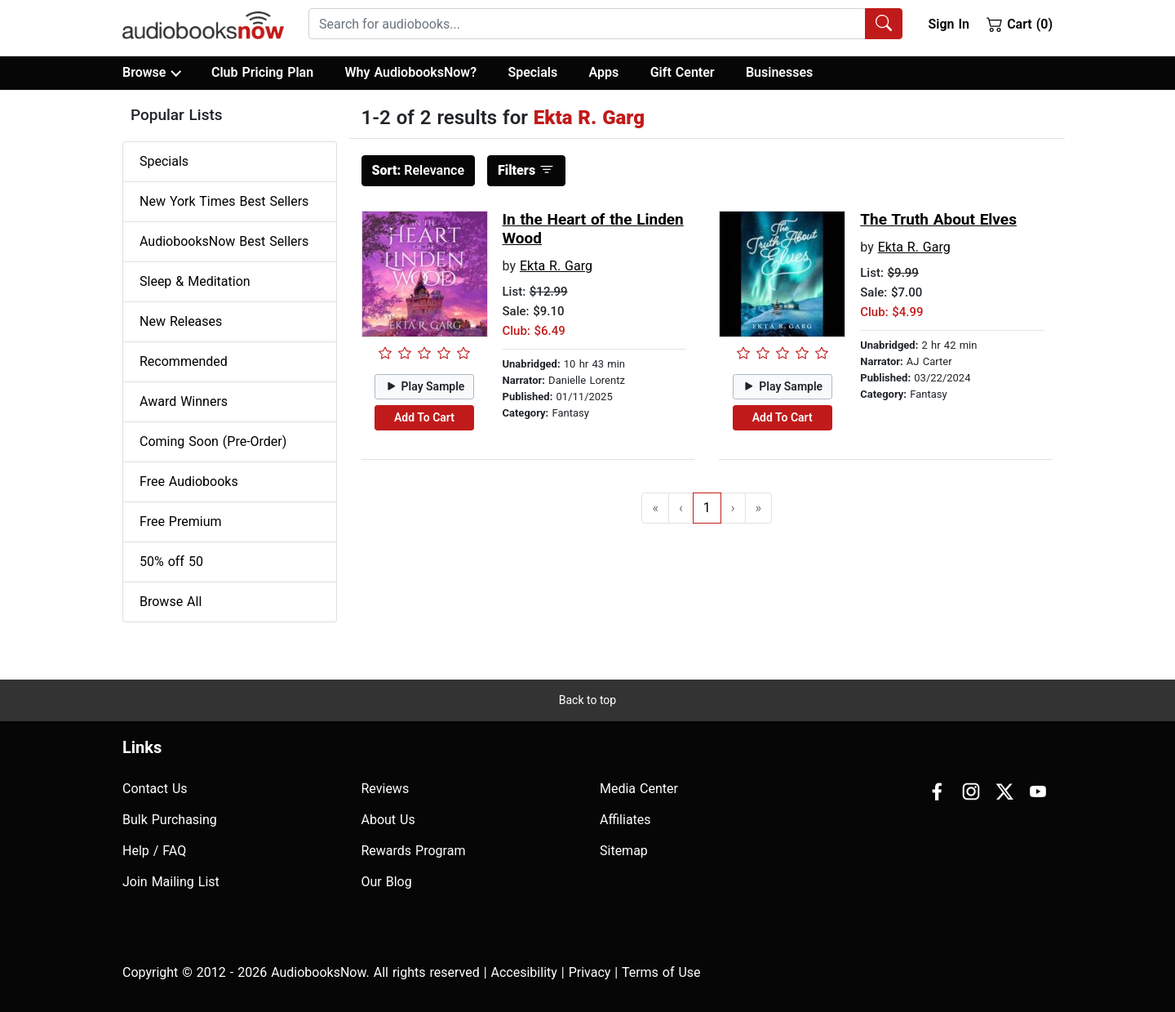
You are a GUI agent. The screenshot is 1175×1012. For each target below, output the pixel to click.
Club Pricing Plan (262, 72)
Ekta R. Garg (556, 266)
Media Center (639, 788)
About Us (388, 819)
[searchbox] (587, 23)
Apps (604, 72)
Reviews (385, 788)
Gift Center (682, 72)
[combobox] (605, 23)
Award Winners (184, 401)
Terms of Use (661, 972)
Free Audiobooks (189, 481)
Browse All (171, 601)
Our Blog (386, 881)
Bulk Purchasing (169, 819)
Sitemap (624, 850)
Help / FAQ (154, 850)
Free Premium (180, 521)
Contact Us (155, 788)
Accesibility (524, 972)
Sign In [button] (948, 24)
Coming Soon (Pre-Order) (213, 441)
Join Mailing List (170, 881)
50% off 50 (171, 561)
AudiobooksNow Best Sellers (224, 241)
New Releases (181, 321)
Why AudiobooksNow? (411, 72)
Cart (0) (1020, 24)
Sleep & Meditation (195, 281)
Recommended (184, 361)
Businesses (779, 72)
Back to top (587, 700)
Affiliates (625, 819)
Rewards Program (413, 850)
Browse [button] (151, 72)
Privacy (590, 972)
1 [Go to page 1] (707, 507)
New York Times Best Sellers (224, 201)
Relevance (418, 170)
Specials (532, 72)
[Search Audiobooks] (883, 23)
